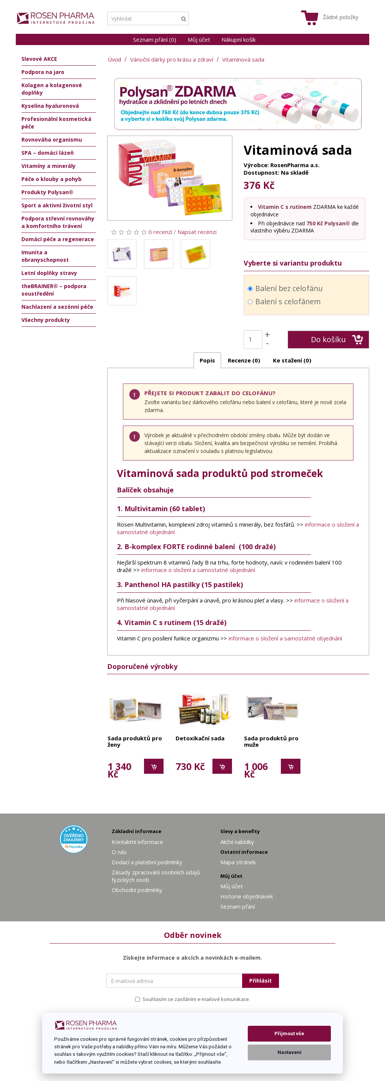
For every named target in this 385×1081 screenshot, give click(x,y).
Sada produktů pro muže (271, 741)
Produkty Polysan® (47, 192)
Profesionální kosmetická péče (56, 122)
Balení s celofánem (284, 301)
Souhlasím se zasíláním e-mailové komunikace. (192, 999)
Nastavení (289, 1052)
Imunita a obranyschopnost (45, 256)
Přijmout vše (289, 1033)
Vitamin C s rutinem (285, 206)
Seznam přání (237, 906)
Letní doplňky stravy (49, 272)
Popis (207, 360)
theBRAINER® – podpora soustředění (53, 289)
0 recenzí (160, 232)
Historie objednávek (246, 896)
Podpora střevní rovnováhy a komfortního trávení (57, 222)
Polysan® (337, 223)
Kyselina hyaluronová (50, 105)
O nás (119, 852)
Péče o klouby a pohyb (51, 179)
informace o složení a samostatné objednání (198, 570)
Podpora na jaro (42, 71)
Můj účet (199, 39)
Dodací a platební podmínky (147, 862)
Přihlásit (260, 980)
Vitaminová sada (243, 59)
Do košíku (337, 339)
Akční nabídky (237, 841)
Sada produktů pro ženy (135, 741)
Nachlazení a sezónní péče (57, 306)
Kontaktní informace (137, 841)
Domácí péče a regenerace (57, 239)
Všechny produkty (45, 319)
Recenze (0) (244, 360)
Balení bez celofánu (285, 288)
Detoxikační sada (200, 738)
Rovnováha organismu (51, 139)
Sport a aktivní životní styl (56, 205)
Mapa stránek (238, 862)
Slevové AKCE (39, 58)
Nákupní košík (238, 39)
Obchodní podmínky (137, 890)
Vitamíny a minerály (48, 165)
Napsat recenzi (197, 232)
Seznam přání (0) (154, 39)
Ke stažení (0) (292, 360)
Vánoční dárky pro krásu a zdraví (171, 59)
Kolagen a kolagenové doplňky (51, 89)
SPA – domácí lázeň (47, 152)
